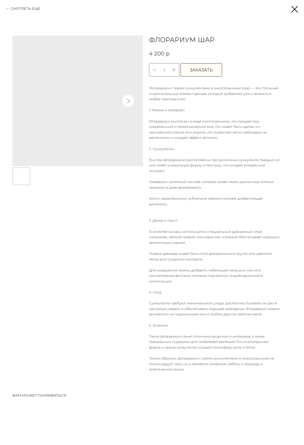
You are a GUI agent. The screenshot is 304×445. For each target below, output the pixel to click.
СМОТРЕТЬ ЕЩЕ (25, 8)
